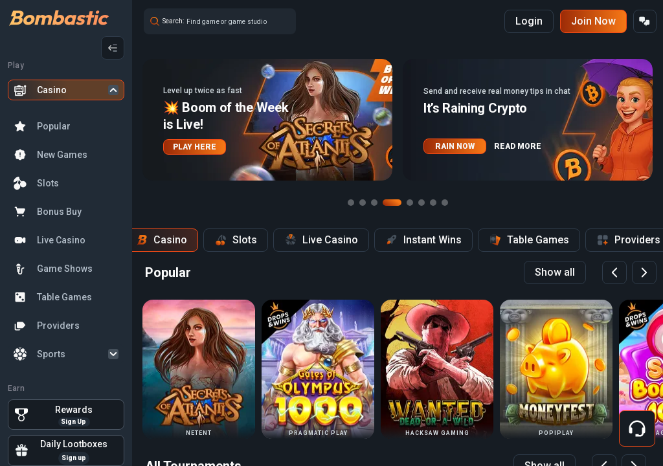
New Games (62, 155)
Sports (51, 354)
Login (529, 21)
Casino (52, 90)
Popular (54, 126)
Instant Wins (423, 240)
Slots (48, 183)
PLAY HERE (194, 146)
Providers (58, 325)
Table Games (64, 297)
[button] (267, 120)
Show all (555, 272)
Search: (173, 21)
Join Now (593, 21)
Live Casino (61, 240)
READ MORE (517, 146)
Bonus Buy (59, 211)
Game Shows (65, 268)
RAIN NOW (455, 146)
